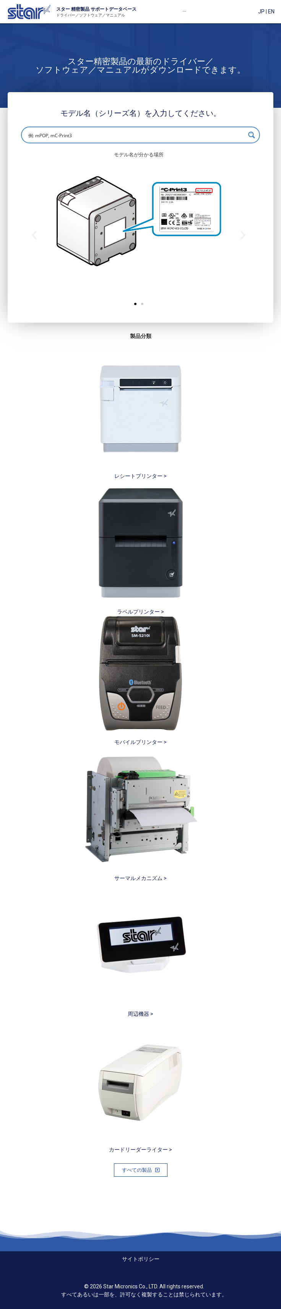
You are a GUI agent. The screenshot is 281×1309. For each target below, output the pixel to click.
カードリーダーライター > (140, 1150)
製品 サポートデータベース (108, 9)
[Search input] (135, 135)
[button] (135, 304)
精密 (75, 9)
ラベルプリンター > (140, 612)
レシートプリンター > (140, 476)
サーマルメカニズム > (140, 878)
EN (271, 11)
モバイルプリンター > (140, 742)
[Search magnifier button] (251, 135)
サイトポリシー (140, 1259)
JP (261, 11)
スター (63, 9)
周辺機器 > (140, 1014)
